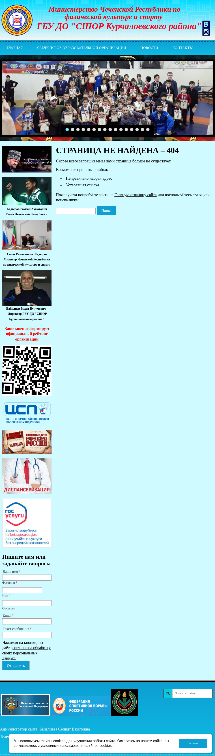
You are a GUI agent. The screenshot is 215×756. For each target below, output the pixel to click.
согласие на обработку (32, 647)
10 (115, 129)
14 (137, 129)
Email (7, 615)
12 (126, 129)
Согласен (193, 743)
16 (148, 129)
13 (131, 129)
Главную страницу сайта (135, 195)
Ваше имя (10, 572)
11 (121, 129)
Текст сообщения (16, 629)
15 (142, 129)
